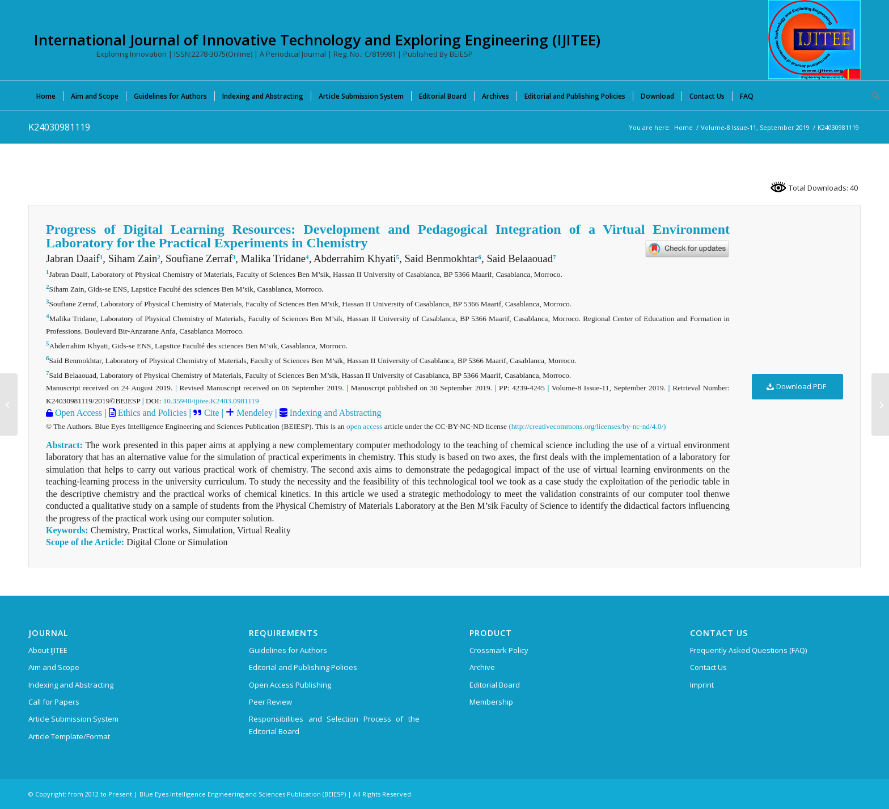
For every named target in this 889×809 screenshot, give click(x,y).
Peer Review (270, 702)
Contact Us (708, 667)
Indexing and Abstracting (334, 413)
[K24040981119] (9, 404)
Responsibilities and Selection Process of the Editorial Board (334, 725)
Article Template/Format (69, 736)
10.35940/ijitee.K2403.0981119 (211, 401)
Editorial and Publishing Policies (303, 667)
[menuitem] (46, 96)
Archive (482, 667)
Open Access (77, 413)
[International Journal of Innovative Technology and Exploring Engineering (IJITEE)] (814, 39)
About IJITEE (47, 650)
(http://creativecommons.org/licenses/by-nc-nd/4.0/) (587, 426)
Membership (491, 702)
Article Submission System (73, 719)
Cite (211, 413)
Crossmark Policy (498, 650)
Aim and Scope (53, 667)
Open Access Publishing (290, 685)
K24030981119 (59, 127)
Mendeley (253, 413)
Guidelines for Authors (288, 650)
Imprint (702, 685)
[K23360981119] (880, 404)
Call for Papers (53, 702)
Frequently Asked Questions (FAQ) (748, 650)
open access (364, 426)
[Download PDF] (797, 386)
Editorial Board (494, 685)
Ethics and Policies (151, 413)
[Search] (872, 96)
